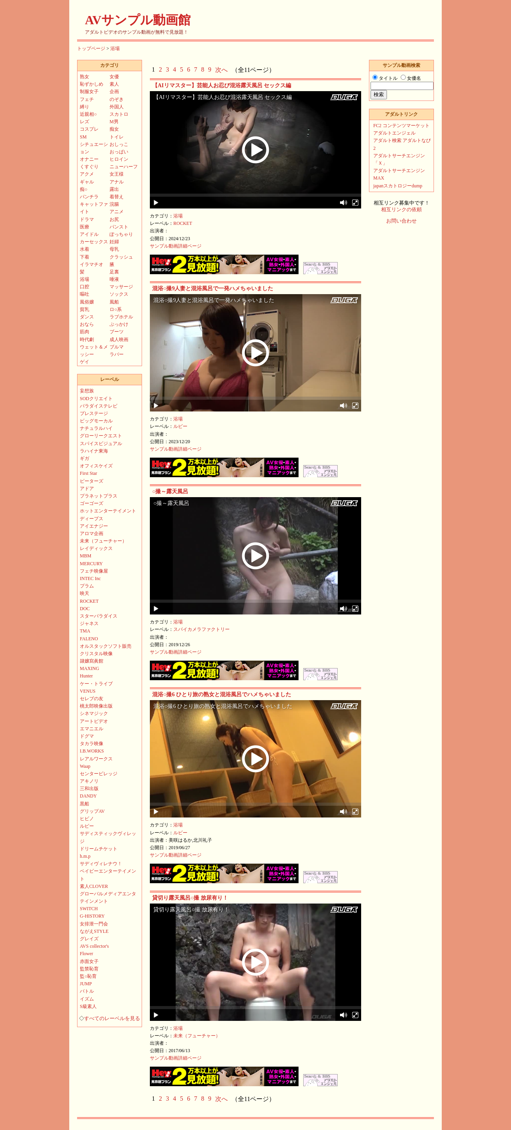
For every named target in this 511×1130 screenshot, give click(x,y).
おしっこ (119, 144)
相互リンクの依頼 (401, 209)
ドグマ (87, 736)
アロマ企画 (91, 533)
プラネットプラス (98, 496)
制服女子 (89, 91)
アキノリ (89, 781)
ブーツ (117, 331)
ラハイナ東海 (94, 451)
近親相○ (88, 114)
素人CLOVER (94, 886)
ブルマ (117, 347)
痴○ (83, 189)
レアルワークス (96, 759)
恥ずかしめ (91, 84)
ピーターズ (91, 481)
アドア (87, 488)
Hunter (86, 676)
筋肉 (84, 331)
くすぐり (89, 166)
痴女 (114, 129)
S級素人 (88, 1006)
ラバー (117, 354)
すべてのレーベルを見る (112, 1018)
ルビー (180, 426)
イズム (87, 999)
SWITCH (89, 908)
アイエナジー (94, 526)
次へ (221, 69)
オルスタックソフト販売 (105, 646)
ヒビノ (87, 818)
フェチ (87, 99)
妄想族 (87, 390)
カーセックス (94, 241)
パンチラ (89, 196)
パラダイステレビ (98, 406)
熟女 (84, 76)
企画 (114, 91)
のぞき (117, 99)
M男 (114, 121)
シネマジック (94, 713)
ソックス (119, 294)
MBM (85, 556)
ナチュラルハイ (96, 428)
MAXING (89, 668)
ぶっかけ (119, 324)
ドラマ (87, 219)
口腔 (84, 286)
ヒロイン (119, 159)
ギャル (87, 182)
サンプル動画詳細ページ (176, 246)
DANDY (88, 796)
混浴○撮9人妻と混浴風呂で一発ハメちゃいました (212, 288)
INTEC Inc (90, 578)
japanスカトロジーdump (397, 186)
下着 (84, 257)
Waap (85, 766)
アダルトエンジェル (394, 133)
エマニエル (91, 728)
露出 (114, 189)
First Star (88, 473)
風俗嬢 (87, 302)
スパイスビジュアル (101, 443)
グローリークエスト (101, 435)
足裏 (114, 272)
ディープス (91, 518)
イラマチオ (91, 264)
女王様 (117, 174)
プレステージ (94, 413)
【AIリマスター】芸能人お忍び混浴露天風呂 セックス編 (221, 85)
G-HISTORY (92, 916)
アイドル (89, 234)
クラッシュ (121, 257)
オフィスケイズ (96, 466)
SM (83, 137)
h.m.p (85, 856)
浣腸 (114, 204)
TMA (85, 631)
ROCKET (182, 223)
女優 (114, 76)
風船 (114, 302)
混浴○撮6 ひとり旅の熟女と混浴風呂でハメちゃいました (221, 694)
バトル (87, 991)
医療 (84, 227)
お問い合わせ (401, 221)
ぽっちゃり (121, 234)
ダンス (87, 317)
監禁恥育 (89, 969)
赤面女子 (89, 961)
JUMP (86, 983)
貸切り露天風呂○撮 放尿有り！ (190, 898)
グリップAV (92, 811)
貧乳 (84, 309)
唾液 (114, 279)
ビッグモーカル (96, 421)
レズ (84, 121)
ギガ (84, 458)
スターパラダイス (98, 616)
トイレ (117, 137)
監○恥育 (88, 976)
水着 (84, 249)
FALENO (89, 638)
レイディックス (96, 548)
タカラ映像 (91, 743)
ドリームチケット (98, 849)
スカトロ (119, 114)
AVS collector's (94, 946)
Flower (86, 953)
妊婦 (114, 241)
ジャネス (89, 623)
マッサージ (121, 286)
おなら (87, 324)
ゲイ (84, 362)
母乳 (114, 249)
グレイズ (89, 938)
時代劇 (87, 339)
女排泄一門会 (94, 924)
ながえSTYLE (94, 931)
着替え (117, 196)
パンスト (119, 227)
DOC (85, 608)
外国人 (117, 107)
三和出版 (89, 788)
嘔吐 (84, 294)
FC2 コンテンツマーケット (401, 125)
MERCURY (91, 563)
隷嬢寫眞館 (91, 661)
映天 (84, 593)
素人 (114, 84)
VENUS (87, 691)
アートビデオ (94, 721)
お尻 (114, 219)
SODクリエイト (96, 398)
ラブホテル (121, 317)
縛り (84, 107)
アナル (117, 182)
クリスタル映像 (96, 653)
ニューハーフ (124, 166)
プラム (87, 586)
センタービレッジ (98, 773)
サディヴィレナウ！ (101, 863)
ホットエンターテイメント (108, 511)
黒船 (84, 804)
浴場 (115, 48)
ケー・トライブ (96, 683)
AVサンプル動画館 (138, 20)
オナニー (89, 159)
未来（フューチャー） (196, 1035)
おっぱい (119, 151)
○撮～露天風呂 (170, 491)
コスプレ (89, 129)
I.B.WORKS (92, 751)
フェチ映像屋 (94, 571)
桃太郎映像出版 (96, 706)
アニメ (117, 211)
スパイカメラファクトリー (201, 629)
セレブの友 (91, 698)
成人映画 (119, 339)
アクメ (87, 174)
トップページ (91, 48)
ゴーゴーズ (91, 503)
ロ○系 (116, 309)
